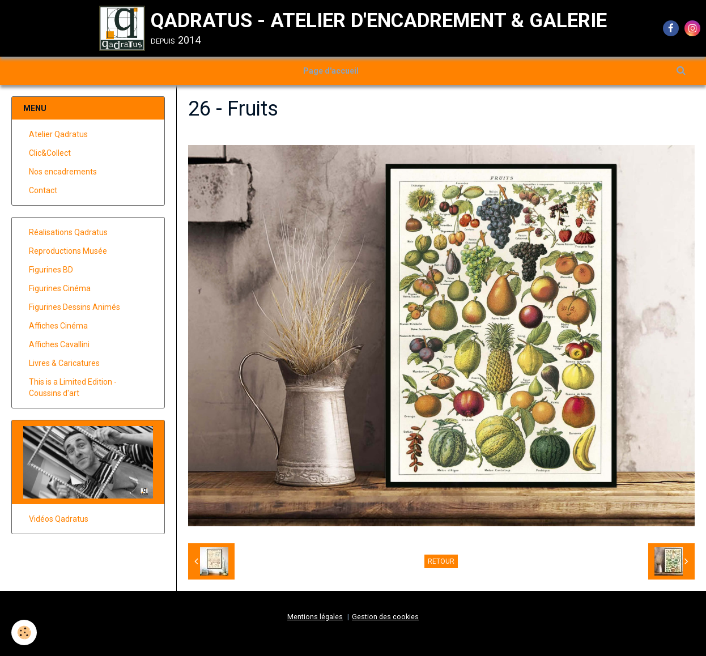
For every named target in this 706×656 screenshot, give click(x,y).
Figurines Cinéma (60, 288)
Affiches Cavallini (59, 344)
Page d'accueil (331, 70)
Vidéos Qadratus (58, 518)
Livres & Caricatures (64, 363)
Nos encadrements (63, 171)
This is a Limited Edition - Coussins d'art (73, 387)
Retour (441, 561)
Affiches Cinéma (58, 325)
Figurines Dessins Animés (74, 307)
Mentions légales (315, 616)
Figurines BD (51, 269)
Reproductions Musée (68, 250)
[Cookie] (24, 632)
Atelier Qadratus (58, 134)
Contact (43, 190)
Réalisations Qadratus (68, 232)
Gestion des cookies (385, 616)
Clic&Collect (50, 152)
